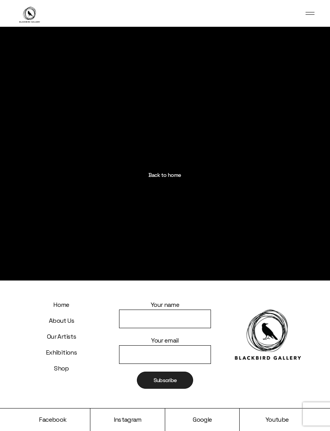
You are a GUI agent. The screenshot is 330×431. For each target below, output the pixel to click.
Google (202, 419)
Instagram (128, 419)
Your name (165, 309)
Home (61, 305)
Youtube (277, 419)
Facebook (52, 419)
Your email (165, 345)
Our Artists (61, 336)
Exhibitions (61, 352)
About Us (61, 321)
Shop (61, 368)
